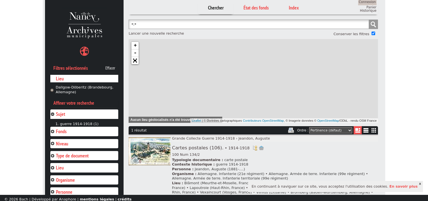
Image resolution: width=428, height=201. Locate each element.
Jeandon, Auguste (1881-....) (220, 169)
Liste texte (366, 131)
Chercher (216, 7)
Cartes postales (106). (211, 147)
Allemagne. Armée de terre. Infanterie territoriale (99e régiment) (230, 178)
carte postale (236, 160)
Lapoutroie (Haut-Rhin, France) (217, 188)
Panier (371, 7)
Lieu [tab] (57, 167)
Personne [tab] (61, 192)
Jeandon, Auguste (254, 138)
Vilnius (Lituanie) (271, 192)
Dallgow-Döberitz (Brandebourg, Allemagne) (84, 89)
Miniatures (374, 130)
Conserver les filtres (351, 34)
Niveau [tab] (59, 143)
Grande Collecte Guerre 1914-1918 (203, 138)
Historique (368, 11)
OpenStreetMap (328, 120)
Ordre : (302, 130)
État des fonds (256, 7)
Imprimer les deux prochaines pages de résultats (291, 130)
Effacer (110, 68)
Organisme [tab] (62, 180)
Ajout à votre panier (261, 147)
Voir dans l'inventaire (254, 147)
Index (294, 7)
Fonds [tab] (58, 131)
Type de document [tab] (69, 155)
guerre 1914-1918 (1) (79, 124)
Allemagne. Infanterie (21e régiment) (231, 174)
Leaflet (196, 120)
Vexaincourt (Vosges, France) (226, 192)
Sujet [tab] (57, 114)
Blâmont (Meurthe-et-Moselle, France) (218, 183)
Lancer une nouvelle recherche (156, 33)
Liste (358, 130)
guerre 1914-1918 (232, 164)
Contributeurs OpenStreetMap (263, 120)
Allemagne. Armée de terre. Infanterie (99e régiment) (317, 174)
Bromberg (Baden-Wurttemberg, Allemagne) (330, 192)
